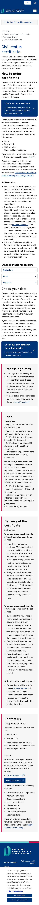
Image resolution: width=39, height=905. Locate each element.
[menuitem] (27, 3)
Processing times (10, 862)
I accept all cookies (19, 895)
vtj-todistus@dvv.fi (15, 775)
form (32, 157)
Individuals (5, 31)
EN (27, 3)
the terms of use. (15, 891)
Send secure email (15, 780)
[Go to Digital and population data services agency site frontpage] (17, 10)
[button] (19, 269)
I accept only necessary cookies (19, 900)
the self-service (21, 402)
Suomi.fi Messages (21, 224)
